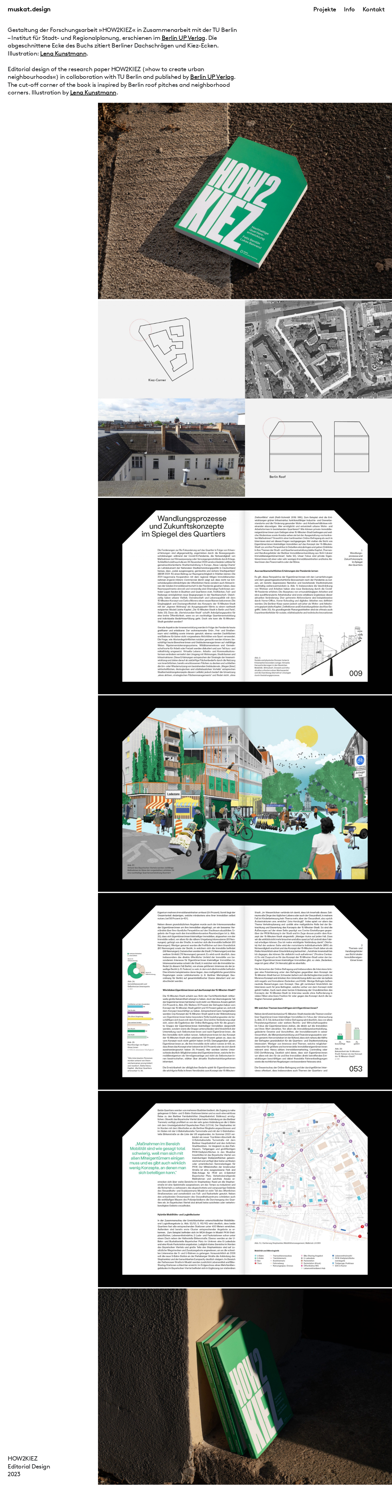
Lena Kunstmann (63, 53)
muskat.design (29, 9)
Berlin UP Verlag (183, 37)
